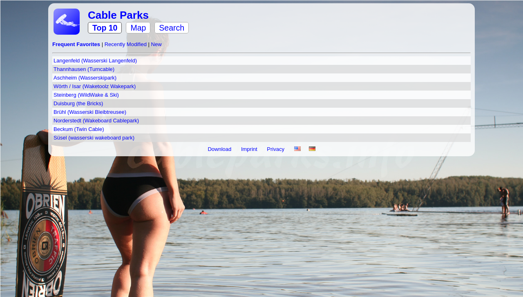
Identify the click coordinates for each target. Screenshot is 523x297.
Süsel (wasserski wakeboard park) (94, 138)
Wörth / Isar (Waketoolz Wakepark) (95, 86)
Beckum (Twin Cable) (79, 129)
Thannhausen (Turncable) (84, 69)
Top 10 (104, 27)
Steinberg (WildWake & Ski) (86, 95)
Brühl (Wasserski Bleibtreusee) (90, 112)
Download (220, 149)
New (156, 44)
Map (138, 27)
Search (171, 27)
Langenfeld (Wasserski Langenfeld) (95, 61)
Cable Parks (118, 15)
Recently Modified (126, 44)
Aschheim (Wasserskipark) (85, 78)
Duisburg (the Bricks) (78, 103)
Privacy (276, 149)
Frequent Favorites (77, 44)
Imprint (250, 149)
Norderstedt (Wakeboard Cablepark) (96, 120)
